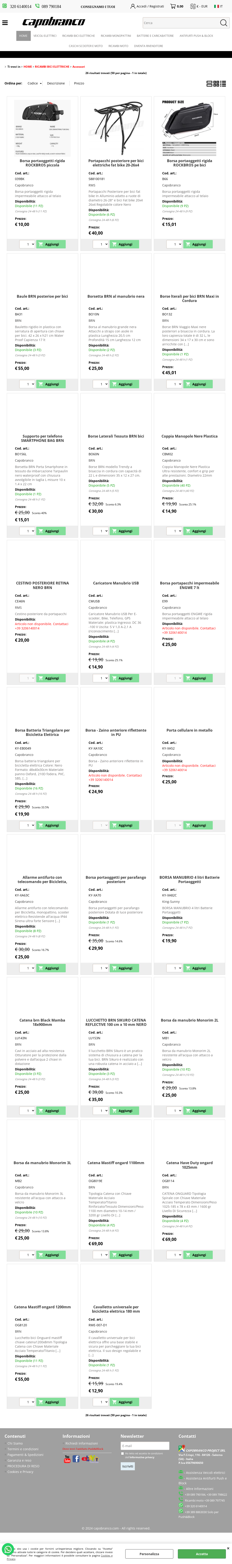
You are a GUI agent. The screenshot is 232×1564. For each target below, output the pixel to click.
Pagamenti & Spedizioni (25, 1455)
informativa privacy (142, 1457)
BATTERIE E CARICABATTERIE (155, 35)
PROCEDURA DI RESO (23, 1466)
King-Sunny (171, 901)
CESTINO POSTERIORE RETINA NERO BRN (42, 585)
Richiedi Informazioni (81, 1443)
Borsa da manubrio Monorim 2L (189, 1020)
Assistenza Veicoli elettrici (205, 1472)
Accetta (202, 1554)
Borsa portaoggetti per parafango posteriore (116, 879)
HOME (23, 35)
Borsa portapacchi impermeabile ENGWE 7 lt (189, 585)
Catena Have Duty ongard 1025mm (189, 1165)
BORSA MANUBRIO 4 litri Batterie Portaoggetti (190, 879)
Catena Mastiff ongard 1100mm (115, 1162)
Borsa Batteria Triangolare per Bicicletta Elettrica (42, 732)
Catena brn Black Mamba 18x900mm (42, 1022)
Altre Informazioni (199, 1489)
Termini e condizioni (23, 1449)
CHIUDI (228, 1548)
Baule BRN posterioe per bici (42, 296)
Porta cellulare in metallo (190, 730)
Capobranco (24, 185)
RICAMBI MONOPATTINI (116, 35)
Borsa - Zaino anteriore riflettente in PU (115, 732)
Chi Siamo (15, 1443)
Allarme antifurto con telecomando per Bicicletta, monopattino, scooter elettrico (42, 882)
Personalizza (149, 1554)
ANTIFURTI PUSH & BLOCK (196, 35)
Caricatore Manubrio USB (116, 583)
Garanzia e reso (19, 1460)
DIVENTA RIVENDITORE (148, 46)
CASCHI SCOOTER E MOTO (86, 46)
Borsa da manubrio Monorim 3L (42, 1162)
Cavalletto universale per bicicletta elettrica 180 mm (116, 1309)
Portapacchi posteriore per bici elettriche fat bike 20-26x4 (116, 163)
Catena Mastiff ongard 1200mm (42, 1306)
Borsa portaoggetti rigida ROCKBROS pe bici (189, 163)
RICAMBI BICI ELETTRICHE (78, 35)
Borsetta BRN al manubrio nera (116, 296)
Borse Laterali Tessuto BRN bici (116, 436)
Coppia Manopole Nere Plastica (190, 436)
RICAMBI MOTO (118, 46)
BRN (18, 320)
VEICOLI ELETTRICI (45, 35)
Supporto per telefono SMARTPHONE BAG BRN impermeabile (42, 441)
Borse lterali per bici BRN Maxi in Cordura (189, 298)
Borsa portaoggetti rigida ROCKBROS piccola (42, 163)
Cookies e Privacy (20, 1472)
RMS (92, 185)
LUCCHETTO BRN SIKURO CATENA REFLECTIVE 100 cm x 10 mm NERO (116, 1022)
